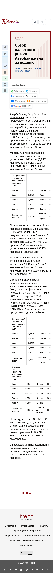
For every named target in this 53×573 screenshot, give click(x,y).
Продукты (43, 526)
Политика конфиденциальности (26, 540)
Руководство (27, 526)
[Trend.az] (10, 21)
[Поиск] (35, 22)
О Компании (11, 526)
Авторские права (11, 535)
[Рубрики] (48, 22)
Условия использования (37, 535)
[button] (5, 47)
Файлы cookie (27, 545)
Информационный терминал (26, 530)
